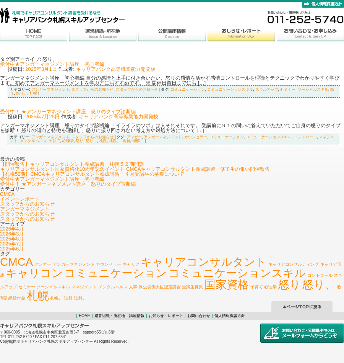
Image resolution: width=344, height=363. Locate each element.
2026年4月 (12, 229)
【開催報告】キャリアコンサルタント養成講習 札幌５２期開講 (72, 164)
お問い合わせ (198, 316)
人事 (133, 287)
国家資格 (226, 284)
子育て (54, 141)
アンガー (134, 137)
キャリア (131, 264)
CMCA (7, 194)
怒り (79, 141)
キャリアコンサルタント (204, 261)
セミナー (287, 89)
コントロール (305, 137)
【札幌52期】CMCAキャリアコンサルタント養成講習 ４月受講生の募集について (92, 174)
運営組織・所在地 (109, 316)
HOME (84, 316)
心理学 (68, 141)
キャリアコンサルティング (293, 264)
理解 (126, 141)
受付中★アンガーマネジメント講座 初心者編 (52, 64)
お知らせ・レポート (166, 316)
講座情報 (136, 316)
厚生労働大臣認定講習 (160, 287)
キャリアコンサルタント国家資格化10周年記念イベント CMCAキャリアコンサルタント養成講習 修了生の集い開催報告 (135, 169)
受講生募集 (192, 287)
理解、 (138, 141)
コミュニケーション (187, 89)
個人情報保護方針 (229, 316)
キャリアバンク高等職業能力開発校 (116, 69)
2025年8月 (12, 239)
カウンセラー (195, 137)
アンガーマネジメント (50, 89)
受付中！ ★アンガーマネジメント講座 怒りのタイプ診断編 (68, 111)
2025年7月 (12, 244)
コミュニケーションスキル (230, 89)
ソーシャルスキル (313, 89)
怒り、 (22, 93)
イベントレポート (20, 199)
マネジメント (84, 287)
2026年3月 (12, 234)
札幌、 (114, 141)
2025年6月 (12, 249)
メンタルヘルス (33, 141)
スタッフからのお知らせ (92, 89)
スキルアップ (266, 89)
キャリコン (34, 273)
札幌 (33, 93)
